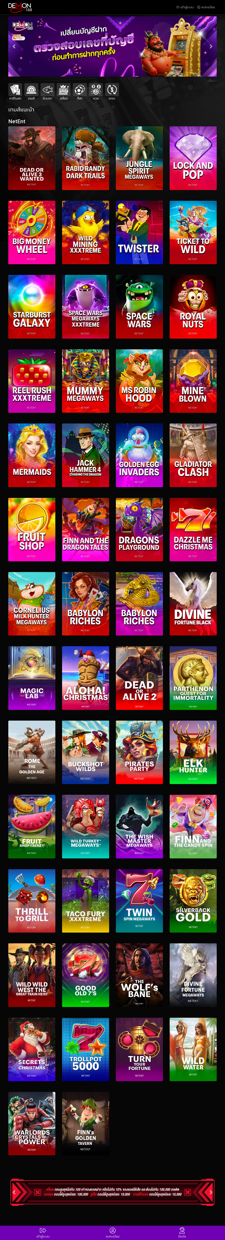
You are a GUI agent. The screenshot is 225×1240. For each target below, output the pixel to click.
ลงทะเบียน (206, 7)
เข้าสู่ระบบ (185, 7)
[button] (13, 46)
